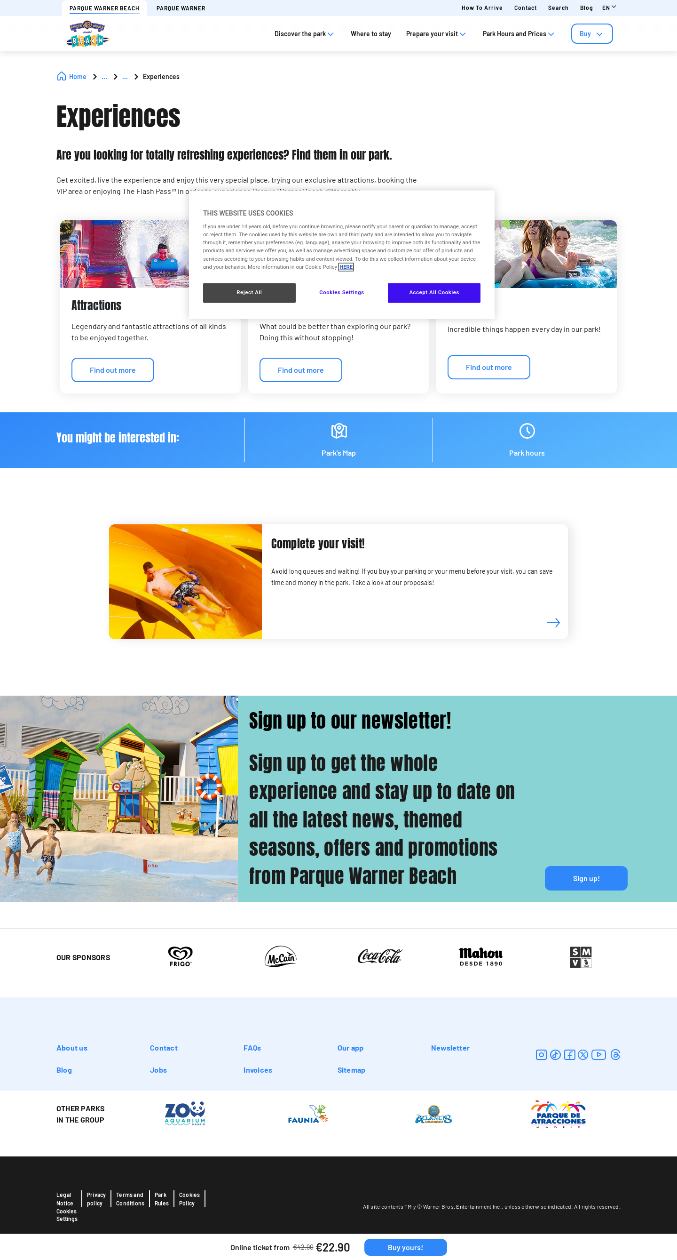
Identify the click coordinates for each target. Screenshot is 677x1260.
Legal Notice (64, 1198)
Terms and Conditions (130, 1198)
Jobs (158, 1069)
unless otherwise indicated (538, 1206)
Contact (525, 7)
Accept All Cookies (434, 292)
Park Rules (162, 1198)
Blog (586, 7)
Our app (351, 1047)
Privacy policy (96, 1198)
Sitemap (352, 1069)
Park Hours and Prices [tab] (519, 33)
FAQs (252, 1047)
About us (71, 1047)
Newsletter (450, 1047)
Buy (592, 33)
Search (558, 7)
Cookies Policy (189, 1198)
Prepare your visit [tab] (437, 33)
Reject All (249, 292)
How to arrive (482, 7)
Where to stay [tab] (371, 34)
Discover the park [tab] (305, 33)
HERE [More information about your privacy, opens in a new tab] (346, 267)
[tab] (592, 34)
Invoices (258, 1069)
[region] (342, 254)
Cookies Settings (67, 1215)
